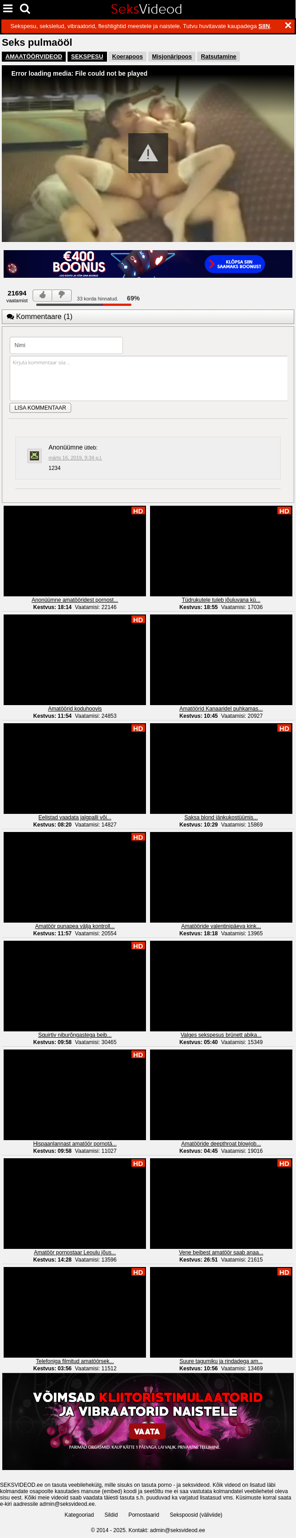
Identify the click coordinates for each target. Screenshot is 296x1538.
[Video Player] (148, 153)
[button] (148, 153)
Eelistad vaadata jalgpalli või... (75, 817)
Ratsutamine (218, 56)
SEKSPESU (87, 56)
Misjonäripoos (172, 56)
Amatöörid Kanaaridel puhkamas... (221, 709)
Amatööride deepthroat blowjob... (221, 1144)
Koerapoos (127, 56)
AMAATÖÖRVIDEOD (33, 56)
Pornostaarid (143, 1515)
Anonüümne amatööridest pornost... (75, 600)
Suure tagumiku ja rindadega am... (221, 1361)
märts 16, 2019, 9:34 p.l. (75, 457)
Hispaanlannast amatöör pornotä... (74, 1144)
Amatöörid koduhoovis (75, 709)
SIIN (264, 26)
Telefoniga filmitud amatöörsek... (75, 1361)
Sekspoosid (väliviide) (196, 1515)
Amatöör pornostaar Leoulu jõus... (75, 1252)
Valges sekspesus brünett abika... (221, 1035)
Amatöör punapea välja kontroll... (75, 926)
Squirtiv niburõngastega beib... (75, 1035)
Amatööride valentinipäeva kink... (221, 926)
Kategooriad (79, 1515)
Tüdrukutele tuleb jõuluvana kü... (221, 600)
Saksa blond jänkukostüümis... (221, 817)
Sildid (110, 1515)
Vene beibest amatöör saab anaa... (221, 1252)
